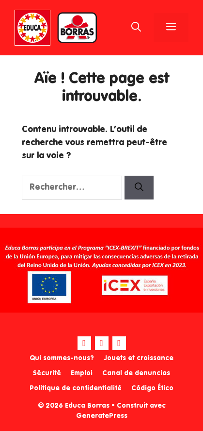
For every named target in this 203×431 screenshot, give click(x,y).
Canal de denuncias (136, 373)
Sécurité (47, 373)
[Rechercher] (139, 187)
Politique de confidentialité (76, 388)
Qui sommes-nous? (62, 358)
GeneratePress (101, 416)
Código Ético (152, 388)
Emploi (82, 373)
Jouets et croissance (138, 358)
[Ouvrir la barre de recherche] (136, 27)
